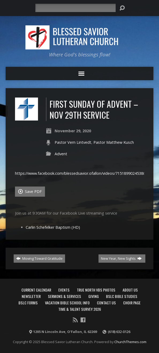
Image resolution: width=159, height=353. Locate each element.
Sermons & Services (64, 296)
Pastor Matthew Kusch (113, 142)
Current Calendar (36, 290)
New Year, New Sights (121, 258)
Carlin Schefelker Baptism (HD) (53, 227)
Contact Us (106, 302)
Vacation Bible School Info (67, 302)
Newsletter (31, 296)
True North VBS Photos (96, 290)
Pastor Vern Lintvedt (73, 142)
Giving (93, 296)
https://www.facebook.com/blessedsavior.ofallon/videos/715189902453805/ (82, 173)
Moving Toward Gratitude (39, 258)
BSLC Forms (28, 302)
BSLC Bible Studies (121, 296)
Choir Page (132, 302)
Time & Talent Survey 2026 (79, 309)
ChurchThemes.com (130, 341)
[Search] (75, 8)
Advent (61, 153)
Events (64, 290)
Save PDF (30, 191)
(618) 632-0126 (119, 331)
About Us (130, 290)
